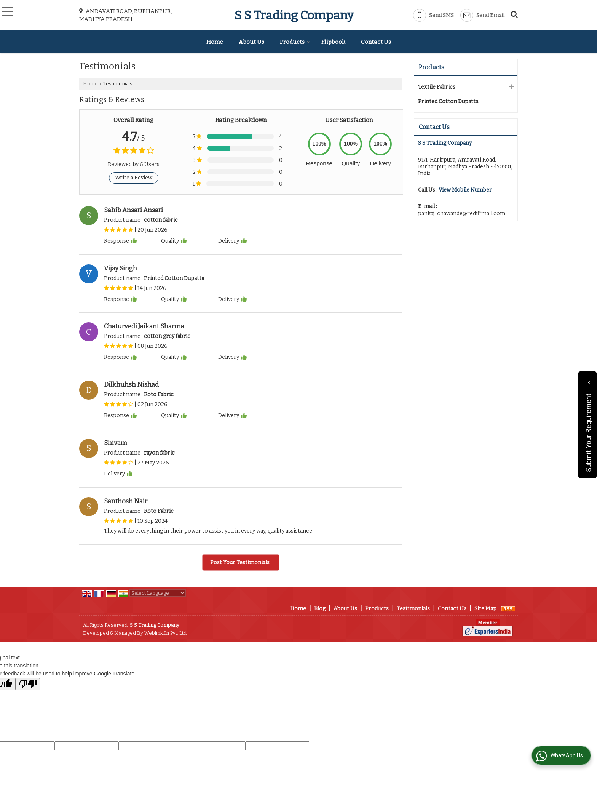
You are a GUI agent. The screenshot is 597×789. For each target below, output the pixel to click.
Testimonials (413, 608)
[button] (465, 190)
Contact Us (376, 41)
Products (295, 41)
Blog (320, 608)
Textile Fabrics (436, 87)
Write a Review (133, 177)
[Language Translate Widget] (157, 593)
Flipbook (333, 41)
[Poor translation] (28, 684)
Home (214, 41)
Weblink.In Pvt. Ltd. (166, 633)
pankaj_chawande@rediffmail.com (461, 213)
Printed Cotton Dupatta (448, 101)
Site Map (485, 608)
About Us (251, 41)
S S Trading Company (294, 15)
